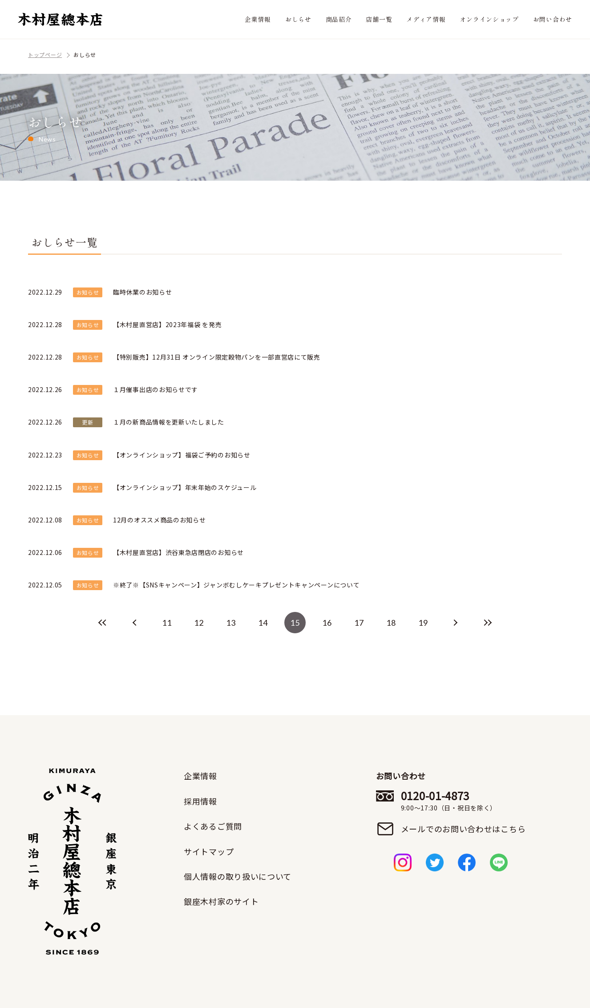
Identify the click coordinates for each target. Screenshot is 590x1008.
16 (326, 622)
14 (262, 622)
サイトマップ (209, 851)
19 (423, 622)
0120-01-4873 (463, 800)
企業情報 (258, 19)
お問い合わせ (552, 19)
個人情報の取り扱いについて (237, 876)
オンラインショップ (489, 19)
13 (230, 622)
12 (198, 622)
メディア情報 (425, 19)
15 (294, 622)
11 (166, 622)
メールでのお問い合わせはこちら (463, 828)
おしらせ (298, 19)
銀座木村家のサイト (221, 901)
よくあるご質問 (213, 826)
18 (391, 622)
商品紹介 (339, 19)
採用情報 (200, 801)
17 (359, 622)
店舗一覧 (379, 19)
